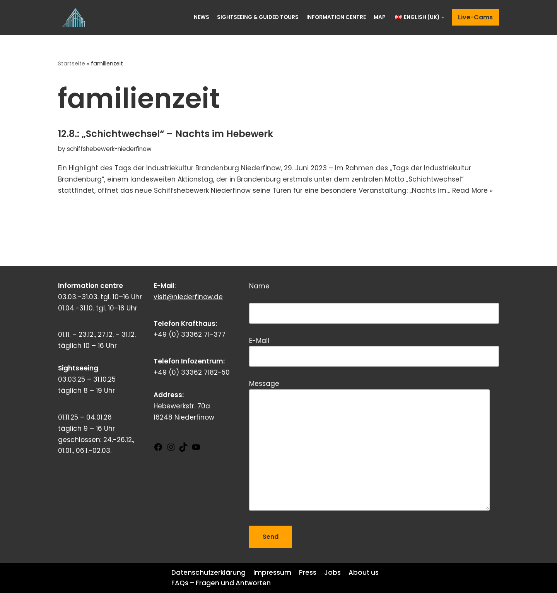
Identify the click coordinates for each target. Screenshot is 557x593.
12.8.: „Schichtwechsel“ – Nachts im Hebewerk (165, 133)
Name (374, 299)
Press (307, 572)
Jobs (332, 572)
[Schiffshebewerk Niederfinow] (75, 17)
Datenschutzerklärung (208, 572)
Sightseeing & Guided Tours (258, 17)
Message (369, 446)
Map (379, 17)
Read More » (472, 190)
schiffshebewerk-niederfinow (109, 149)
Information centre (336, 17)
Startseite (71, 63)
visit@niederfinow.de (188, 297)
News (201, 17)
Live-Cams (475, 17)
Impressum (272, 572)
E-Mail (374, 348)
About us (364, 572)
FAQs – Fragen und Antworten (221, 583)
